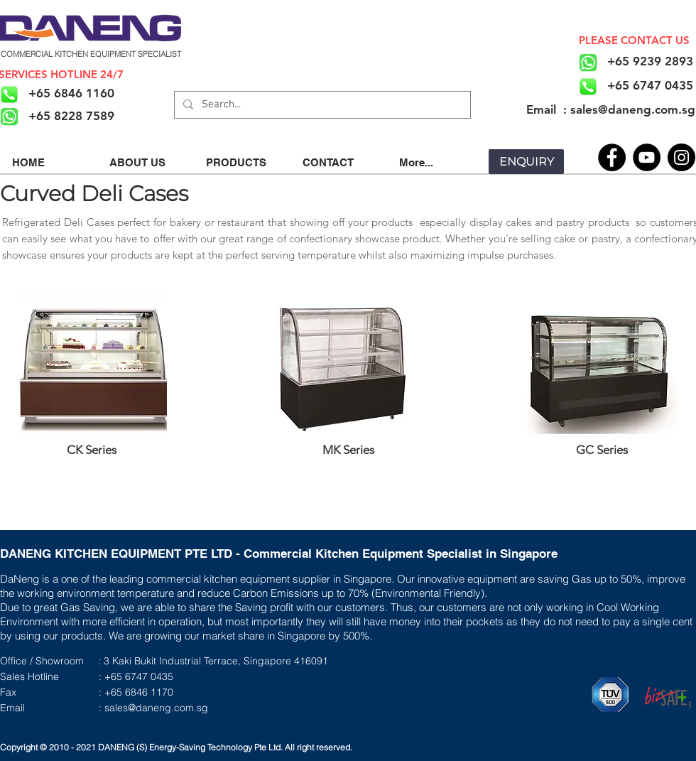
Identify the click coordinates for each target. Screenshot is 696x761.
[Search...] (321, 105)
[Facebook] (612, 157)
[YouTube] (646, 157)
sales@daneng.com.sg (156, 707)
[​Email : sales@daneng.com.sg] (610, 109)
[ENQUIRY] (526, 161)
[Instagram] (681, 157)
